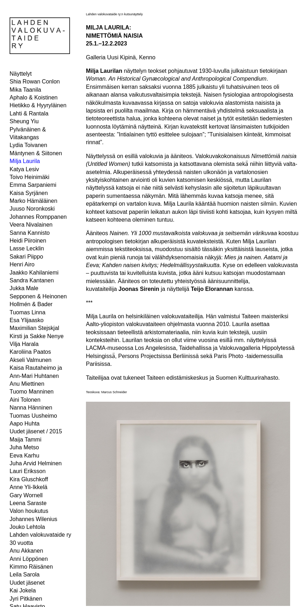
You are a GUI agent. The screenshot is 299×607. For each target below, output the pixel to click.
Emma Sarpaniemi (33, 185)
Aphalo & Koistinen (34, 97)
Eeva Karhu (24, 455)
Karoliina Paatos (30, 352)
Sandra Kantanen (32, 280)
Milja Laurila (25, 161)
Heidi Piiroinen (28, 241)
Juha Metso (24, 447)
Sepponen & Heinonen (38, 296)
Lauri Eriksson (27, 471)
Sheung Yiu (24, 121)
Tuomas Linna (27, 312)
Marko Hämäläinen (33, 201)
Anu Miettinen (27, 384)
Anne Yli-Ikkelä (28, 487)
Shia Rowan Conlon (35, 81)
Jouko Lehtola (27, 527)
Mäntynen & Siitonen (36, 153)
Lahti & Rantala (29, 113)
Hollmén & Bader (31, 304)
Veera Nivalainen (31, 225)
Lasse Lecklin (27, 248)
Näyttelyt (21, 74)
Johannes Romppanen (38, 217)
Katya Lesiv (24, 169)
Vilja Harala (24, 344)
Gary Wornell (26, 495)
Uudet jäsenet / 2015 (36, 431)
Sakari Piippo (26, 257)
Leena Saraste (28, 503)
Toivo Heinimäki (29, 177)
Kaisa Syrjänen (29, 193)
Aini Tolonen (25, 400)
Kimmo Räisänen (31, 567)
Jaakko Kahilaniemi (34, 273)
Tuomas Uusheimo (33, 416)
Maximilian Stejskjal (34, 328)
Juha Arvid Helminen (36, 463)
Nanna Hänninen (31, 408)
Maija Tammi (26, 440)
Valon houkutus (29, 511)
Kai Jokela (23, 590)
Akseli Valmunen (30, 360)
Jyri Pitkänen (26, 599)
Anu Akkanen (26, 551)
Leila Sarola (25, 574)
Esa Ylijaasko (27, 320)
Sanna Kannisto (30, 233)
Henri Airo (22, 264)
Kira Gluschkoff (29, 479)
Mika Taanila (25, 90)
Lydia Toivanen (28, 145)
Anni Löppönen (29, 559)
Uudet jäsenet (27, 583)
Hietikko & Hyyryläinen (38, 105)
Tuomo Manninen (32, 392)
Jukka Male (24, 288)
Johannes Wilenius (33, 519)
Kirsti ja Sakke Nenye (37, 336)
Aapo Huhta (25, 424)
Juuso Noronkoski (32, 209)
